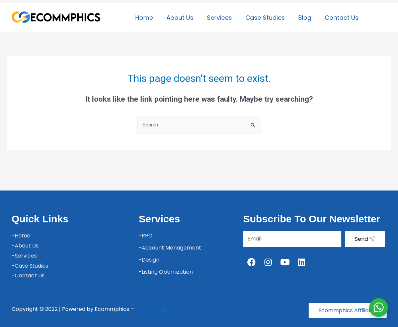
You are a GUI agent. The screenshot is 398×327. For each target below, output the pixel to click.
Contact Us (342, 17)
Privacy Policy (153, 309)
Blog (304, 17)
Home (144, 17)
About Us (179, 17)
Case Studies (265, 17)
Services (219, 17)
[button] (347, 310)
